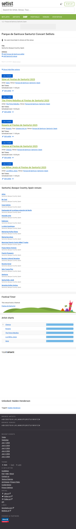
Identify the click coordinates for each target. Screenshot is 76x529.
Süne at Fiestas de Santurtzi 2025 (18, 79)
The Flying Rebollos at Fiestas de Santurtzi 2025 (25, 100)
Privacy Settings (7, 487)
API (3, 502)
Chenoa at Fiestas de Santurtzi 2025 (20, 146)
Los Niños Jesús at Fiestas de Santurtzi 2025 (24, 167)
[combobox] (38, 9)
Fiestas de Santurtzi (8, 306)
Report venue (16, 62)
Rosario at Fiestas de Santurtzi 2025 (19, 125)
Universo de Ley (21, 128)
